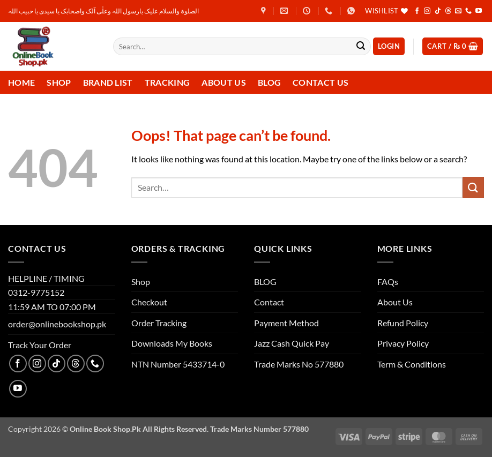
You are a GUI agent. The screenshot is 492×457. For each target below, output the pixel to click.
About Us (224, 82)
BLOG (265, 281)
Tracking (167, 82)
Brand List (108, 82)
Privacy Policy (403, 343)
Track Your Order (39, 345)
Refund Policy (402, 323)
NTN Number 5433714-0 (178, 364)
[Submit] (361, 47)
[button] (389, 46)
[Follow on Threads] (448, 11)
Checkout (149, 302)
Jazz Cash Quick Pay (291, 343)
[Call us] (468, 11)
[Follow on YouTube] (478, 11)
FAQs (387, 281)
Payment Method (286, 323)
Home (21, 82)
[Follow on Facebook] (417, 11)
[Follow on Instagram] (427, 11)
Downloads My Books (171, 343)
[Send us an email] (458, 11)
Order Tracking (159, 323)
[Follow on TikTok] (438, 11)
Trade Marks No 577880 (299, 364)
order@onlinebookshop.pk (57, 324)
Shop (59, 82)
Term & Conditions (411, 364)
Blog (269, 82)
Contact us (320, 82)
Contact (269, 302)
